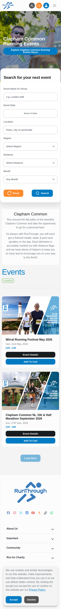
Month (7, 171)
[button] (30, 340)
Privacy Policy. (37, 589)
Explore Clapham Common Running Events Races (30, 51)
